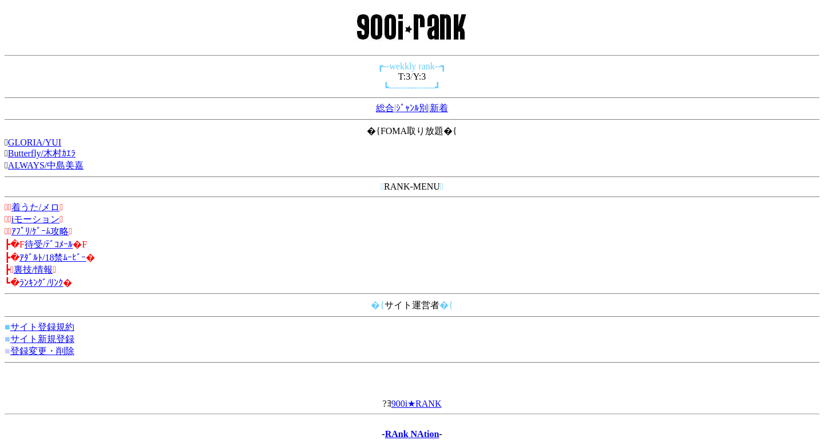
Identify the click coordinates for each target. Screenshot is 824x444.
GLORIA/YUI (34, 142)
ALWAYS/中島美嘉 (46, 165)
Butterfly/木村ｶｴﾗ (42, 153)
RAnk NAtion (412, 434)
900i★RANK (416, 403)
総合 (385, 108)
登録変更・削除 (42, 351)
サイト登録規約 (42, 327)
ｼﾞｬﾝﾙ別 (412, 108)
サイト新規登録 (42, 339)
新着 (439, 108)
